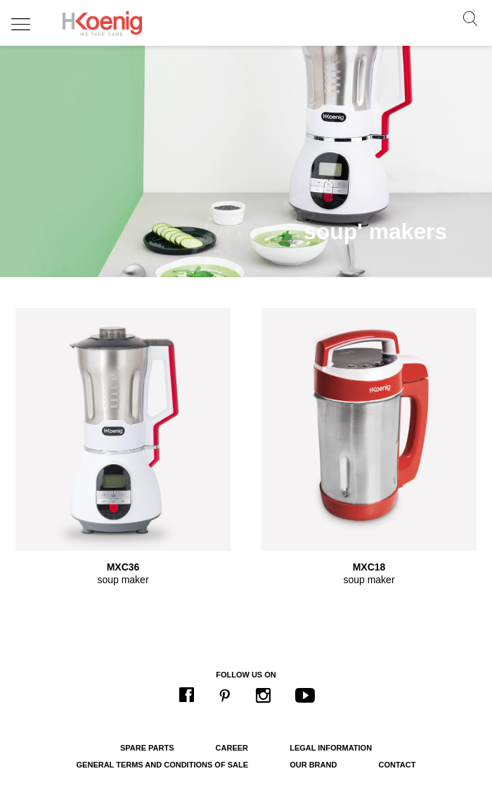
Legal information (331, 748)
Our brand (313, 764)
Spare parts (147, 748)
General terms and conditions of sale (162, 764)
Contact (396, 764)
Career (232, 748)
